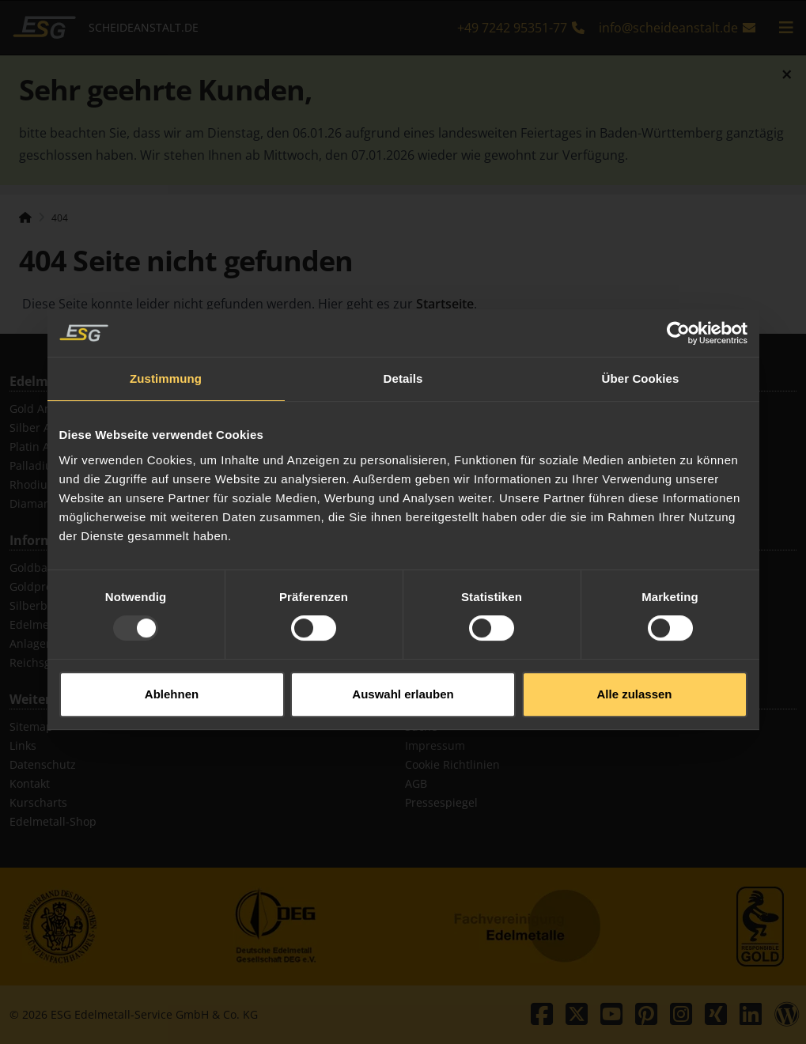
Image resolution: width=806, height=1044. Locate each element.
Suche (421, 726)
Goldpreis (35, 586)
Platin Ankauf (44, 446)
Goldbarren (39, 567)
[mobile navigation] (786, 28)
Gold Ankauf (41, 408)
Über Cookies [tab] (640, 363)
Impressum (435, 745)
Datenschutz (42, 764)
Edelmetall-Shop (52, 821)
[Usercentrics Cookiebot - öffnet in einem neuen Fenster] (678, 318)
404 (59, 218)
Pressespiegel (441, 802)
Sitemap (31, 726)
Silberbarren (43, 605)
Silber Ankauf (45, 427)
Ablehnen (172, 678)
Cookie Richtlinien (452, 764)
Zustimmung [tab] (166, 363)
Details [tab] (403, 363)
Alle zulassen (634, 678)
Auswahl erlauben (402, 678)
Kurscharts (38, 802)
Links (22, 745)
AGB (416, 783)
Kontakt (29, 783)
